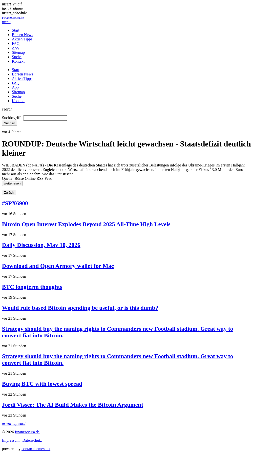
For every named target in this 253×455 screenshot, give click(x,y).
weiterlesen (12, 183)
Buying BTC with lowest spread (42, 384)
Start (15, 30)
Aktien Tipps (22, 39)
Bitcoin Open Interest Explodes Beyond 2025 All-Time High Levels (86, 224)
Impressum (11, 440)
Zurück (9, 192)
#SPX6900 (15, 203)
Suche (16, 57)
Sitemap (18, 52)
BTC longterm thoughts (32, 287)
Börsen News (22, 35)
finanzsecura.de (27, 432)
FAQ (16, 43)
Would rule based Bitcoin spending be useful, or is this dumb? (80, 308)
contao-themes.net (35, 449)
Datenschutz (32, 440)
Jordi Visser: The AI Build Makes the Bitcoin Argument (72, 404)
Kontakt (18, 61)
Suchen (9, 123)
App (15, 48)
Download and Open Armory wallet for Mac (58, 266)
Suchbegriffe (12, 118)
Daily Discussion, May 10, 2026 (41, 245)
